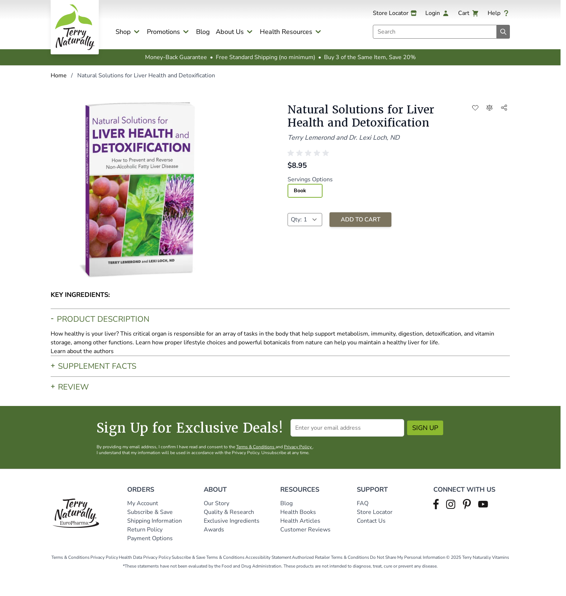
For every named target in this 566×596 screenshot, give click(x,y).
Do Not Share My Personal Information (407, 557)
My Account (142, 503)
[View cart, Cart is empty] (468, 13)
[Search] (503, 32)
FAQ (362, 503)
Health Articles (300, 521)
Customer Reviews (305, 530)
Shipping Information (155, 521)
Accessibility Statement (268, 557)
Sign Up (425, 427)
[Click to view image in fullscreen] (141, 189)
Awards (214, 530)
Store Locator (375, 512)
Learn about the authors (82, 351)
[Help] (499, 13)
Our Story (216, 503)
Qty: (296, 220)
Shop (123, 31)
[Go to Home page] (74, 27)
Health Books (298, 512)
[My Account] (437, 13)
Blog (203, 31)
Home (59, 75)
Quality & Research (229, 512)
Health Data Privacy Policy (145, 557)
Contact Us (371, 521)
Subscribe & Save (150, 512)
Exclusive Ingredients (231, 521)
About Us (230, 31)
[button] (309, 153)
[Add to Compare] (490, 107)
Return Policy (145, 530)
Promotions (163, 31)
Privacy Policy (298, 447)
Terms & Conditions (256, 447)
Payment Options (150, 538)
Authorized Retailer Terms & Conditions (330, 557)
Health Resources (286, 31)
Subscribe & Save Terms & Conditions (208, 557)
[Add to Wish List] (475, 107)
